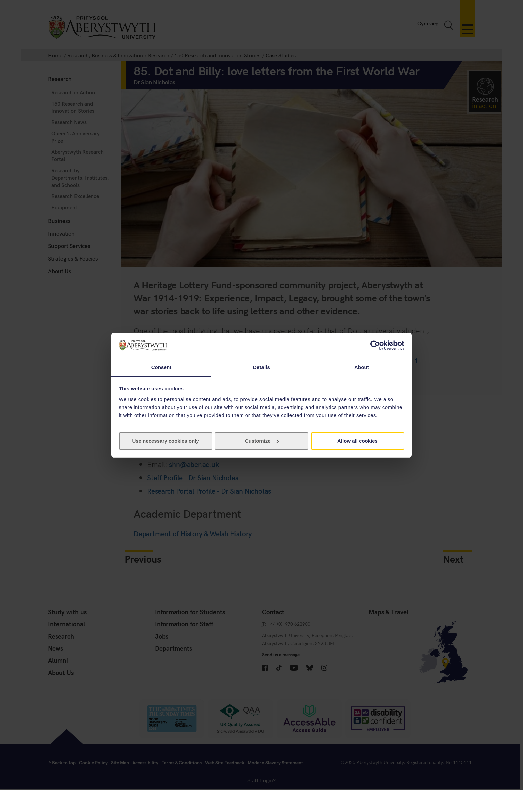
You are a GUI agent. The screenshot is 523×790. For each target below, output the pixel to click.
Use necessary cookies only (165, 441)
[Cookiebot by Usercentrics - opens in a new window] (375, 345)
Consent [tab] (161, 367)
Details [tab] (261, 367)
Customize (262, 441)
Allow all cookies (357, 441)
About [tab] (361, 367)
